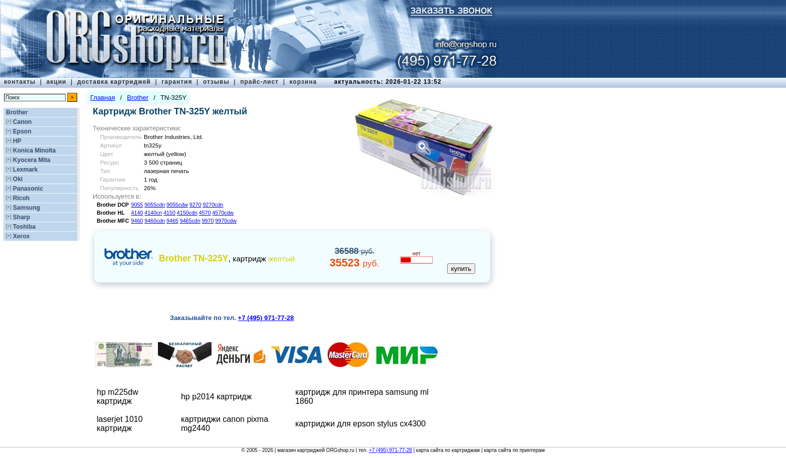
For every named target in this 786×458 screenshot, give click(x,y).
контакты (20, 81)
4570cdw (223, 213)
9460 (137, 221)
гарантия (176, 81)
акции (57, 81)
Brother (17, 112)
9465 (172, 221)
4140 (137, 213)
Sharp (21, 217)
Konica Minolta (34, 150)
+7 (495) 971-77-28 (390, 450)
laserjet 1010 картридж (120, 423)
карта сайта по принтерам (514, 450)
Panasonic (28, 188)
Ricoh (21, 198)
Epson (22, 131)
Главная (102, 97)
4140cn (153, 213)
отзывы (216, 81)
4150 (169, 213)
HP (17, 140)
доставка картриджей (114, 81)
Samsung (26, 207)
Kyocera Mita (32, 160)
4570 (205, 213)
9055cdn (154, 205)
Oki (18, 179)
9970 (208, 221)
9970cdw (226, 221)
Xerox (21, 236)
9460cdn (154, 221)
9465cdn (190, 221)
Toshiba (24, 226)
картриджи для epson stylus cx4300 (360, 423)
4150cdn (187, 213)
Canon (22, 121)
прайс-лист (259, 81)
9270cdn (213, 205)
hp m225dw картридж (117, 396)
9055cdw (177, 205)
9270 (195, 205)
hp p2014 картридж (216, 396)
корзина (303, 81)
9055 (137, 205)
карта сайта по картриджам (448, 450)
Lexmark (25, 169)
